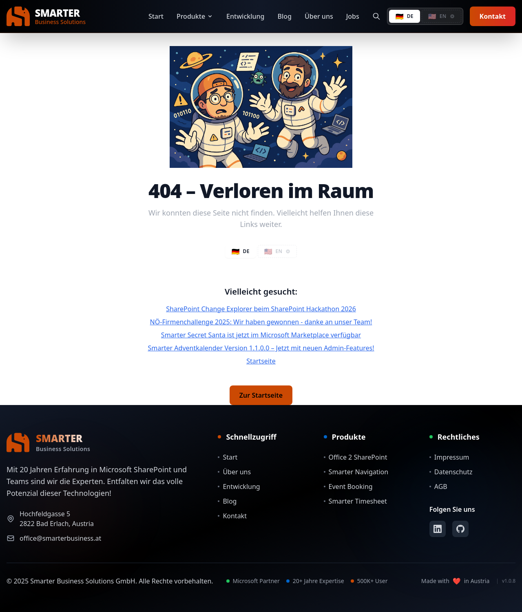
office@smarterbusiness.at (60, 538)
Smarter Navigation (356, 471)
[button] (441, 16)
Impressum (449, 457)
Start (156, 16)
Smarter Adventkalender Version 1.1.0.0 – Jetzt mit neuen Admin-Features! (261, 347)
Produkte (195, 16)
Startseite (261, 361)
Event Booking (348, 486)
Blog (285, 16)
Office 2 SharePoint (355, 457)
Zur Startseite (261, 395)
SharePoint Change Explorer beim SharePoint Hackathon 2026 (261, 308)
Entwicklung (245, 16)
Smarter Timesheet (355, 501)
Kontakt (493, 16)
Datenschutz (451, 471)
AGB (438, 486)
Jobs (352, 16)
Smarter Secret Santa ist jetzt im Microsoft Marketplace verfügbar (261, 334)
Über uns (319, 16)
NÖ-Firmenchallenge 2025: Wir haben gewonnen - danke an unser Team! (261, 321)
